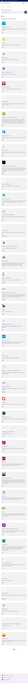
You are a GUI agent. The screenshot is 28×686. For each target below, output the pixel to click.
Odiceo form (5, 417)
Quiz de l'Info (6, 386)
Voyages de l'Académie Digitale (11, 624)
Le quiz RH (5, 230)
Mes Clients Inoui (7, 72)
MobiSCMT (5, 101)
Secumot (4, 578)
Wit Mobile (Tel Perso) (8, 292)
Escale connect (6, 199)
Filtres (2, 16)
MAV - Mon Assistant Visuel (9, 529)
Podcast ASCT (6, 87)
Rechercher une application (6, 9)
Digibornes (5, 261)
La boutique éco (6, 563)
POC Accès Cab (6, 478)
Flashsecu (5, 57)
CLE (3, 512)
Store (6, 6)
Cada (3, 309)
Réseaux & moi (6, 27)
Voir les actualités (6, 679)
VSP (3, 43)
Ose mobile (5, 356)
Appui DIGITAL (6, 278)
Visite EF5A (5, 638)
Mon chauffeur (6, 184)
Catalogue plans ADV (8, 431)
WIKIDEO (5, 609)
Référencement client (8, 324)
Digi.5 (4, 496)
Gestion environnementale (9, 117)
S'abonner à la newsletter (8, 675)
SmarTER (4, 150)
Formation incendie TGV (9, 166)
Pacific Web (5, 446)
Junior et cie (5, 340)
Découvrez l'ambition (7, 677)
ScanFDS (4, 544)
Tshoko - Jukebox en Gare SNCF (11, 370)
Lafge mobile (6, 135)
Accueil (2, 6)
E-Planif (4, 462)
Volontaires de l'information (10, 246)
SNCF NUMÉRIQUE (5, 3)
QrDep (4, 402)
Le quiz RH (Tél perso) (8, 214)
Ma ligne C (5, 593)
